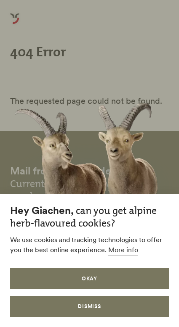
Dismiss (90, 306)
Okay (90, 278)
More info (123, 249)
